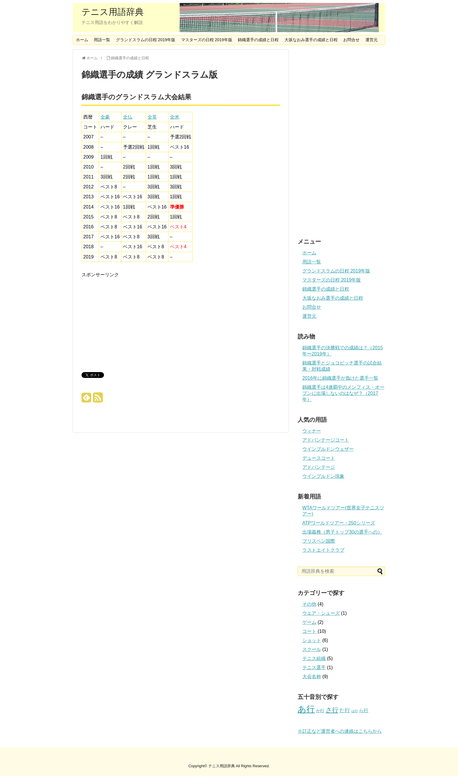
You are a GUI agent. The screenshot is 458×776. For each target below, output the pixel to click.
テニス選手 (314, 667)
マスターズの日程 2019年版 (206, 39)
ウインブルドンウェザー (328, 449)
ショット (311, 640)
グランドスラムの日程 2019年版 (145, 39)
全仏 (127, 116)
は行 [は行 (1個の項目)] (354, 711)
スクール (311, 649)
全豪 (105, 116)
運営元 (371, 39)
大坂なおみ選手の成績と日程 (311, 39)
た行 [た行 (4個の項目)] (344, 710)
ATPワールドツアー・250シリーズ (338, 522)
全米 (174, 116)
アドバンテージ (318, 467)
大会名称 (311, 676)
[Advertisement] (130, 319)
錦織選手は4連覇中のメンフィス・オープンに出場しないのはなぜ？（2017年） (343, 393)
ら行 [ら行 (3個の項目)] (363, 710)
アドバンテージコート (325, 440)
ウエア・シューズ (321, 613)
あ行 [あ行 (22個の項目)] (306, 709)
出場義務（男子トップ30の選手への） (342, 532)
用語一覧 (102, 39)
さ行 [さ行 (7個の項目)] (332, 709)
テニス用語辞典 (112, 12)
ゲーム (309, 622)
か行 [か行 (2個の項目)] (320, 710)
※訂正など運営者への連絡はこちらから (340, 731)
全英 (152, 116)
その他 (309, 604)
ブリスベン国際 (318, 541)
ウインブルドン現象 (323, 476)
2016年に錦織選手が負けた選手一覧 (340, 378)
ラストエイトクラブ (323, 550)
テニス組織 (314, 658)
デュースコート (318, 458)
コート (309, 631)
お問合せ (351, 39)
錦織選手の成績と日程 (258, 39)
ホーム (82, 39)
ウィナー (311, 430)
